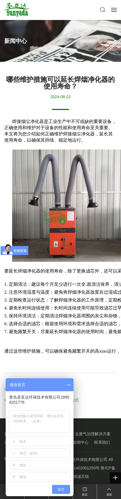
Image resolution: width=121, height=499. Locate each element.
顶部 (109, 494)
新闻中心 (80, 442)
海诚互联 (81, 476)
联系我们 (102, 442)
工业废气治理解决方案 (91, 434)
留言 (85, 494)
